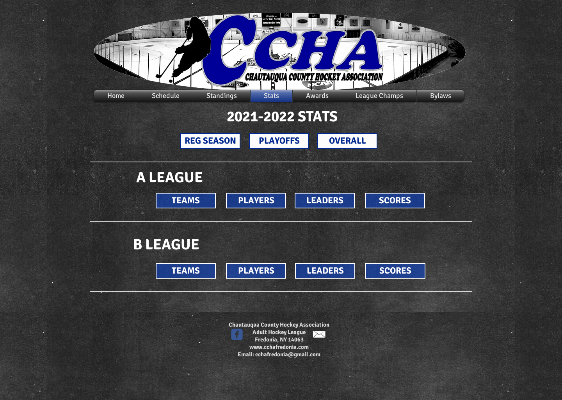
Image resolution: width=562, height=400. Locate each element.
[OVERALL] (347, 141)
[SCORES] (395, 200)
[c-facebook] (237, 334)
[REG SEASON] (210, 141)
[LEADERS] (325, 200)
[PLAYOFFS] (279, 141)
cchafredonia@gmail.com (287, 354)
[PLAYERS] (256, 200)
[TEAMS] (186, 200)
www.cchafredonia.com (279, 346)
